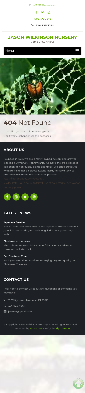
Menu (9, 50)
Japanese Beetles (14, 222)
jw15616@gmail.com (44, 5)
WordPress (36, 328)
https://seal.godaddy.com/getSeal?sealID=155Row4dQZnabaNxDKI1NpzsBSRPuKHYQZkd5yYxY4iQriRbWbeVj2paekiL (42, 183)
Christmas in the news (17, 241)
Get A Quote (42, 18)
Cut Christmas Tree (15, 256)
